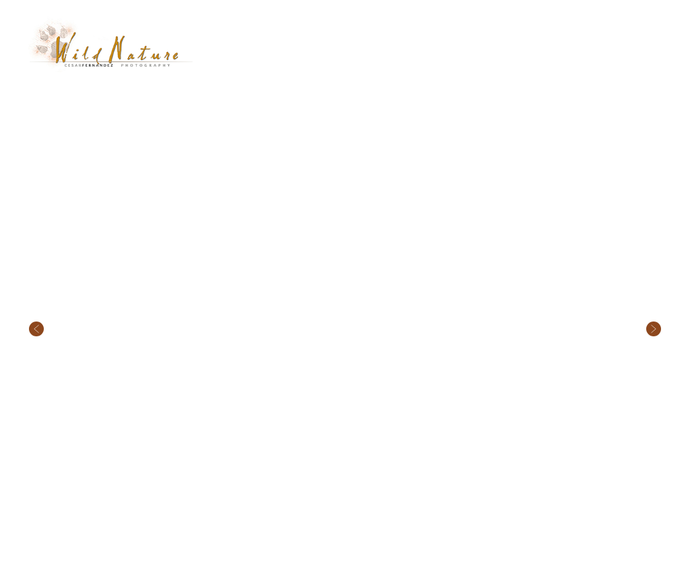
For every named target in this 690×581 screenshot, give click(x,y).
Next (653, 284)
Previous (36, 284)
